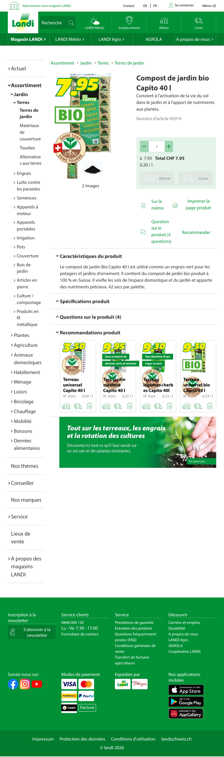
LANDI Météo (68, 39)
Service (19, 516)
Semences (26, 198)
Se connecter (184, 5)
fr (155, 6)
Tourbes (27, 148)
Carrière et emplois (184, 622)
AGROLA (154, 39)
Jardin (21, 94)
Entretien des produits (133, 628)
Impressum (43, 739)
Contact (128, 6)
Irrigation (26, 238)
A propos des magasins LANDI (26, 566)
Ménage (22, 381)
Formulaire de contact (79, 634)
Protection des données (82, 739)
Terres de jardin (129, 63)
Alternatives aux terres (30, 160)
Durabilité (176, 628)
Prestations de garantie (134, 622)
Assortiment (26, 85)
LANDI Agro (109, 39)
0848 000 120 (72, 622)
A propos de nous (193, 39)
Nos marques (26, 499)
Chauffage (25, 411)
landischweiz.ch (176, 739)
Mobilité (23, 421)
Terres (23, 102)
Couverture (27, 256)
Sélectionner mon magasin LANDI (46, 6)
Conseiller (22, 482)
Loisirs (20, 391)
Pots (21, 247)
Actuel (18, 68)
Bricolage (24, 401)
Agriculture (26, 345)
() (209, 6)
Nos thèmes (24, 465)
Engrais (24, 173)
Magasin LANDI (26, 39)
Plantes (21, 335)
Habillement (27, 372)
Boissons (23, 431)
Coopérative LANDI (184, 651)
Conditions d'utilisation (133, 739)
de (145, 6)
